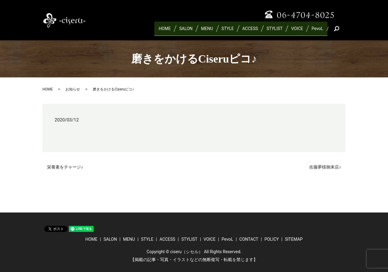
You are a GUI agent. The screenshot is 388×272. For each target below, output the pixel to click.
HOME (165, 31)
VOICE (297, 31)
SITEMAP (294, 239)
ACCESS (250, 31)
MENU (207, 31)
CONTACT (249, 239)
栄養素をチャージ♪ (65, 167)
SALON (185, 31)
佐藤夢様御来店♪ (325, 167)
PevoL (317, 31)
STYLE (228, 31)
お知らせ (72, 89)
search (343, 31)
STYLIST (274, 31)
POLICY (271, 239)
